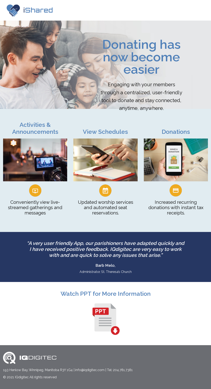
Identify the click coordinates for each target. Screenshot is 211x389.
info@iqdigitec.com (89, 370)
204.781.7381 (123, 370)
